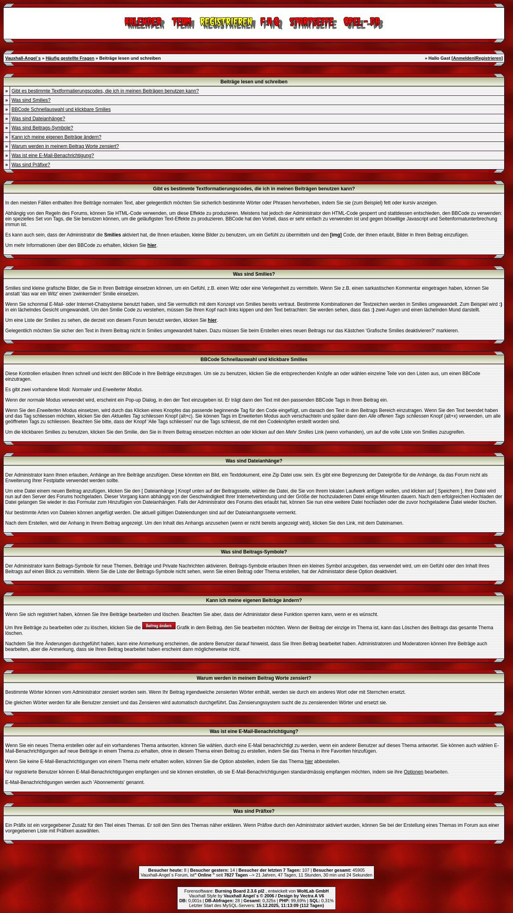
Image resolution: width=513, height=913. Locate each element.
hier (309, 761)
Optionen (414, 772)
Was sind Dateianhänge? (38, 118)
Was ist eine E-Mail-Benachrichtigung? (53, 155)
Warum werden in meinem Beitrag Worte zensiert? (65, 146)
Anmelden (463, 58)
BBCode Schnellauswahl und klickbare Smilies (61, 109)
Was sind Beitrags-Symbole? (42, 128)
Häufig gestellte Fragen (70, 58)
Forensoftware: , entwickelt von (256, 891)
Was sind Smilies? (31, 100)
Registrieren (488, 58)
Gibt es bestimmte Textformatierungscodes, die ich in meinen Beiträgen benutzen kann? (105, 91)
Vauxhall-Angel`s (23, 58)
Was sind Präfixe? (31, 165)
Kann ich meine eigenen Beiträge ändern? (56, 137)
